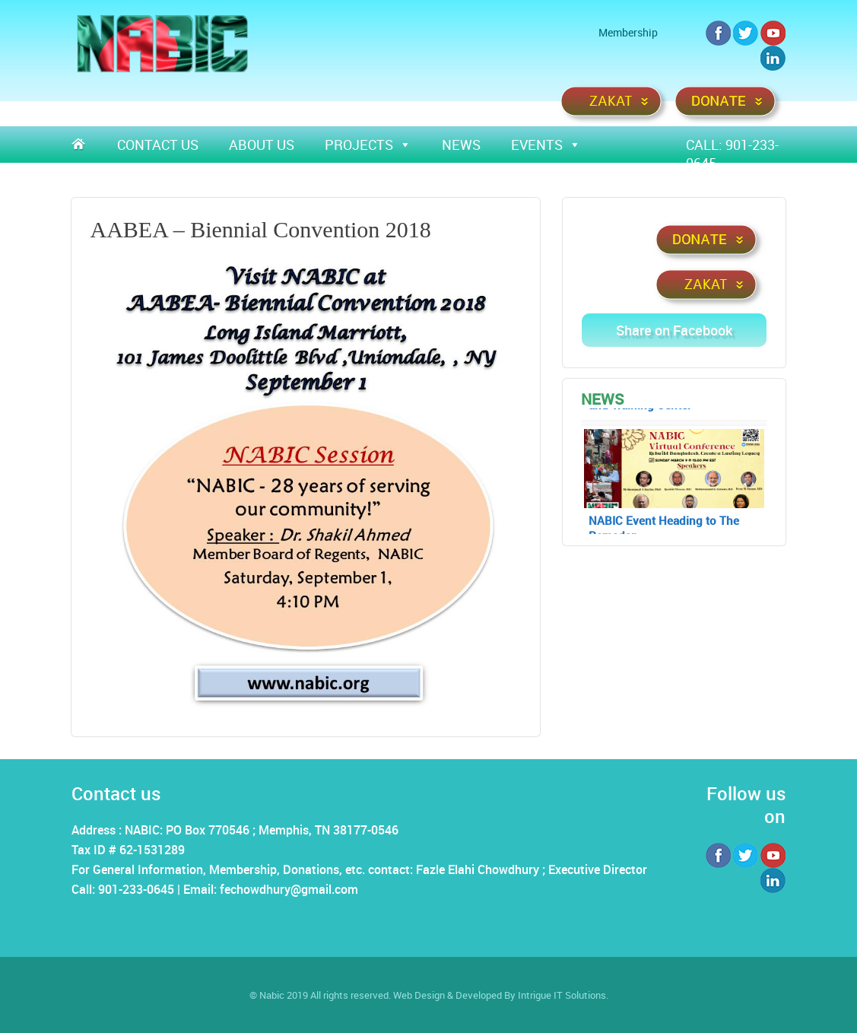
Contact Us (157, 144)
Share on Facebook (674, 330)
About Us (261, 144)
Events (546, 144)
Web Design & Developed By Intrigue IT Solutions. (500, 995)
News (461, 144)
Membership (628, 32)
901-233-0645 (136, 889)
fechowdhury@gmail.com (289, 889)
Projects (368, 144)
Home (86, 144)
